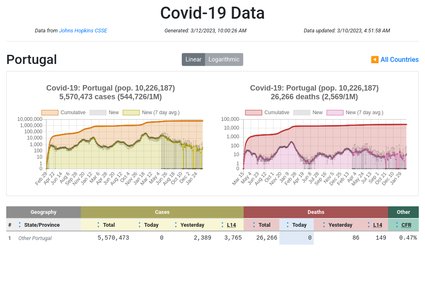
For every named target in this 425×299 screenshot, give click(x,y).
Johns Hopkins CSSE (83, 30)
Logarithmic (224, 59)
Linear (193, 59)
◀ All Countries (395, 60)
